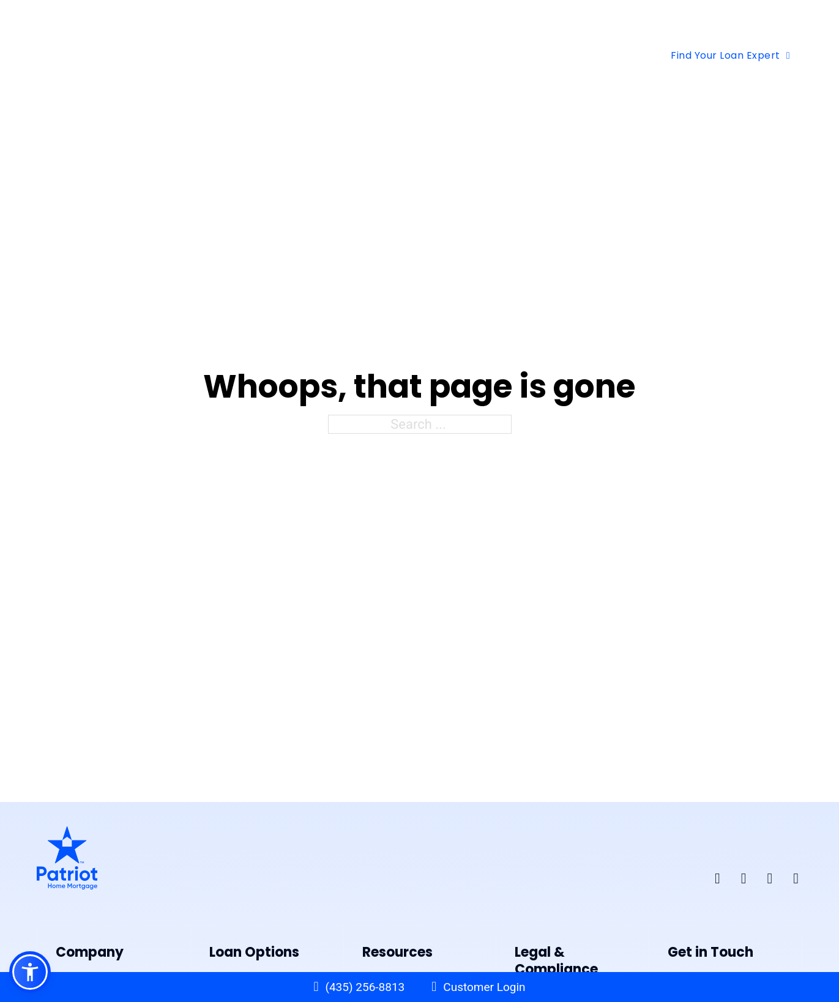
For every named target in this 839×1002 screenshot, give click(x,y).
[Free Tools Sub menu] (409, 56)
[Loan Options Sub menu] (313, 56)
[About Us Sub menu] (499, 56)
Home (189, 55)
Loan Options (262, 55)
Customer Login (484, 987)
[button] (30, 972)
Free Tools (367, 55)
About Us (460, 55)
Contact (547, 55)
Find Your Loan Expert (730, 55)
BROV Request (765, 21)
